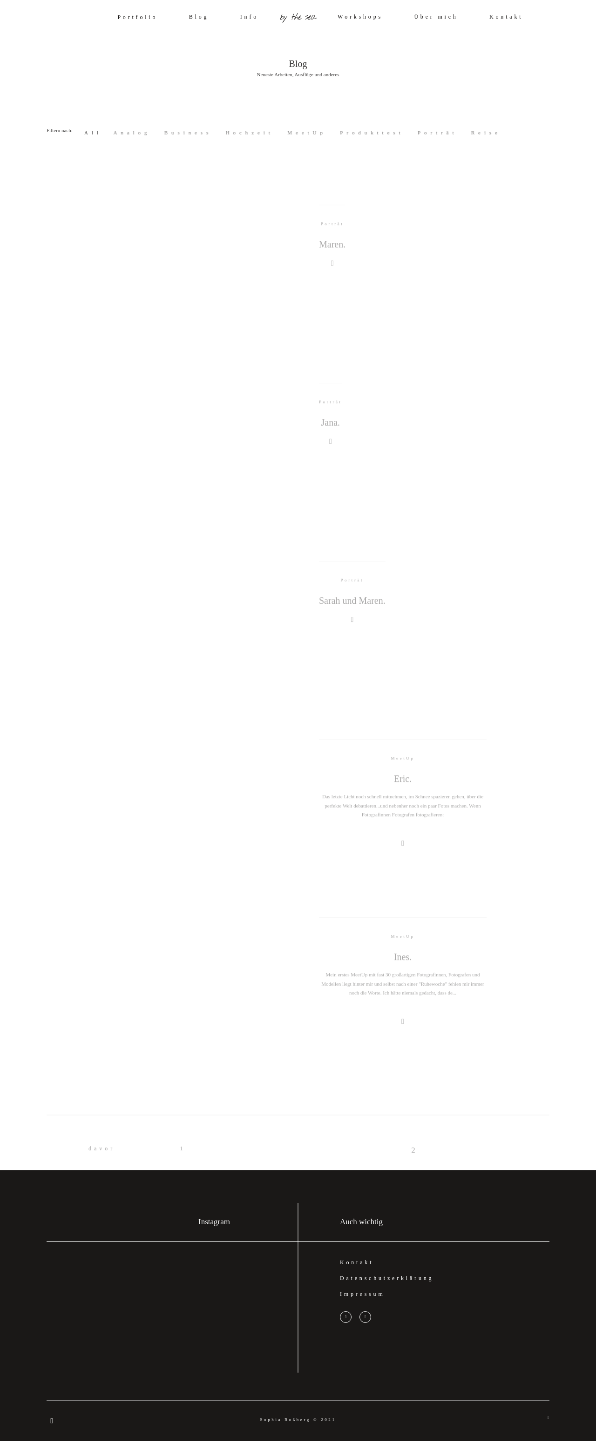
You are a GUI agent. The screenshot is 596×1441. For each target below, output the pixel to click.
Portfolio (137, 17)
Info (249, 16)
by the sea (298, 17)
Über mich (436, 16)
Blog (199, 16)
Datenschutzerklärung (386, 1278)
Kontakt (506, 16)
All (93, 132)
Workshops (360, 16)
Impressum (362, 1294)
